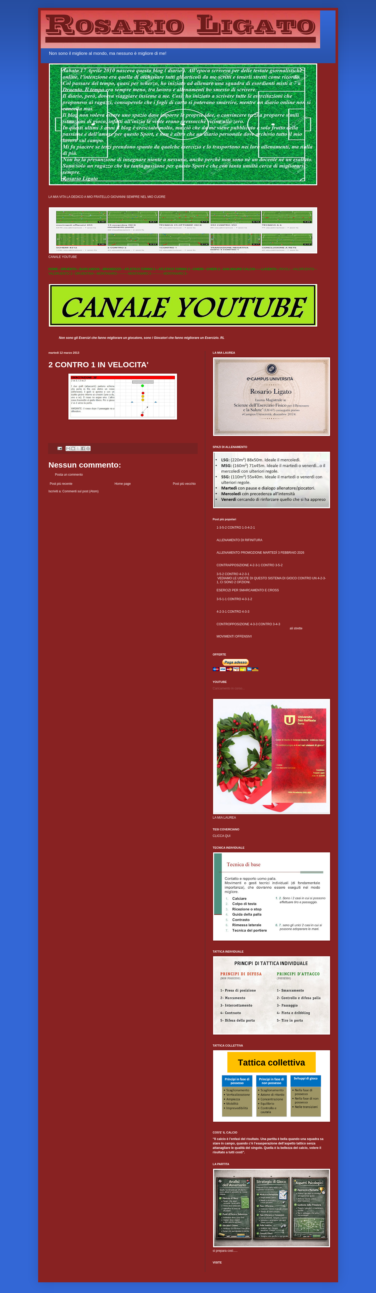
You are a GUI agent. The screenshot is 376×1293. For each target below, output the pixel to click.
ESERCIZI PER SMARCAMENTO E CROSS (248, 590)
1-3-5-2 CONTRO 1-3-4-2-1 (236, 527)
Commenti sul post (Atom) (80, 491)
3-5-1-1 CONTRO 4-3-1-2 (234, 599)
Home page (123, 484)
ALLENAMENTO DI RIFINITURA (239, 540)
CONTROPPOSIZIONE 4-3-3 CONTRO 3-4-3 (248, 624)
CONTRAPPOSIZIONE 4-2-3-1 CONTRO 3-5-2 (250, 565)
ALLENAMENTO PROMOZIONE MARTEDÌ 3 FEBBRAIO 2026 (260, 552)
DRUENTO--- (70, 269)
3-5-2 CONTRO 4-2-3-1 (233, 574)
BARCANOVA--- (91, 269)
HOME (53, 269)
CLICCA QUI (222, 836)
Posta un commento (69, 474)
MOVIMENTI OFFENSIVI (234, 636)
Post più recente (61, 484)
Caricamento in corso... (229, 688)
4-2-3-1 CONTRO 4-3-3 (233, 611)
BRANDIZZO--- (114, 269)
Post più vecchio (184, 484)
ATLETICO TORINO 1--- (141, 269)
